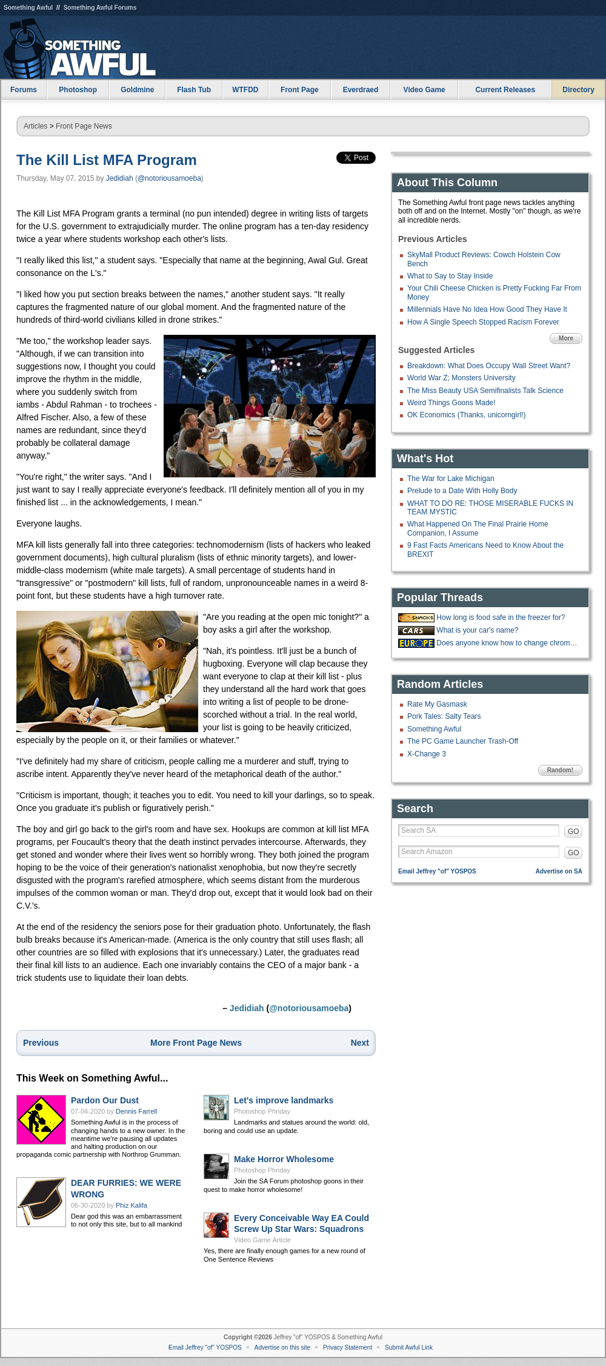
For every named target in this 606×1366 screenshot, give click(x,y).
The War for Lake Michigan (450, 478)
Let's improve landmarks (283, 1100)
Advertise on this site (282, 1347)
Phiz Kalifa (131, 1205)
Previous (41, 1043)
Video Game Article (262, 1239)
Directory (578, 90)
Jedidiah (119, 178)
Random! (560, 770)
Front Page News (84, 126)
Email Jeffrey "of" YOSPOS (437, 871)
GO (573, 831)
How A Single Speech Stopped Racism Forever (483, 322)
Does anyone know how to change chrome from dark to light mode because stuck (507, 643)
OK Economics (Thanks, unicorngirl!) (466, 415)
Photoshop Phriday (262, 1111)
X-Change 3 (426, 754)
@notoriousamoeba (169, 178)
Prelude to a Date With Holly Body (462, 490)
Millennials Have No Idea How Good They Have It (487, 309)
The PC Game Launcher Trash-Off (462, 741)
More (566, 338)
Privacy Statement (347, 1347)
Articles (35, 126)
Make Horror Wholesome (284, 1159)
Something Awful (28, 7)
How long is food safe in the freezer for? (500, 617)
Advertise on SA (559, 871)
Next (360, 1043)
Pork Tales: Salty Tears (444, 716)
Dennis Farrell (136, 1111)
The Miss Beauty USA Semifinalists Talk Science (485, 390)
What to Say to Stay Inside (450, 276)
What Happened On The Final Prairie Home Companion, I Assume (477, 528)
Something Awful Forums (100, 7)
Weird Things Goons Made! (451, 403)
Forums (23, 90)
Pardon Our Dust (105, 1100)
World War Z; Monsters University (461, 378)
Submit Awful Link (409, 1347)
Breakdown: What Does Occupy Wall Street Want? (488, 366)
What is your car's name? (477, 630)
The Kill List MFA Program (106, 160)
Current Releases (505, 90)
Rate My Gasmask (437, 704)
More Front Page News (196, 1043)
